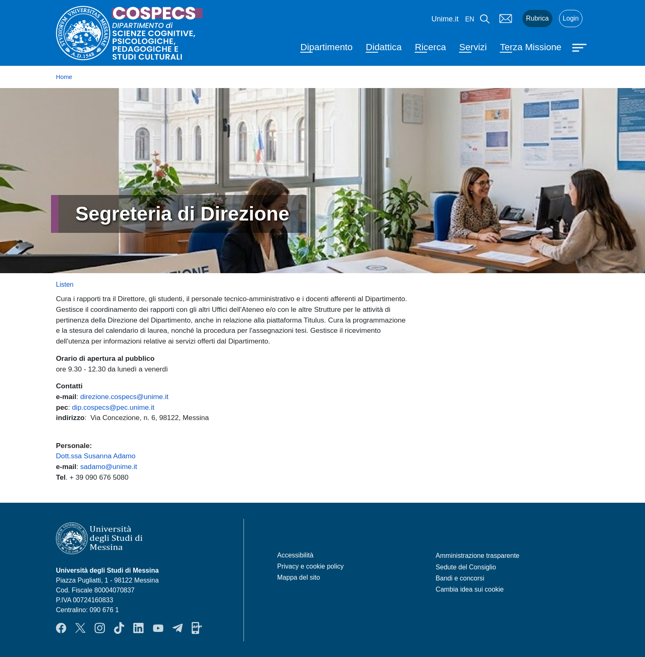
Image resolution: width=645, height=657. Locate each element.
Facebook (61, 628)
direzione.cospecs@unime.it (124, 396)
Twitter (80, 628)
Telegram (177, 628)
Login (571, 18)
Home (64, 77)
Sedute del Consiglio (466, 567)
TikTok (119, 628)
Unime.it (445, 19)
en (469, 19)
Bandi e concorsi (460, 578)
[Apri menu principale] (580, 47)
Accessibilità (295, 555)
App (197, 628)
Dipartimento (326, 47)
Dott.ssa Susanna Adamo (95, 456)
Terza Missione (530, 47)
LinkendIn (138, 628)
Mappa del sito (298, 577)
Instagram (100, 628)
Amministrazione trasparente (478, 555)
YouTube (158, 628)
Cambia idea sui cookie (469, 589)
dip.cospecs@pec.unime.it (113, 407)
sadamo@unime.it (108, 466)
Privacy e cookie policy (310, 566)
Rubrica (537, 18)
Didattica (383, 47)
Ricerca (430, 47)
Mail (506, 18)
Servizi (473, 47)
